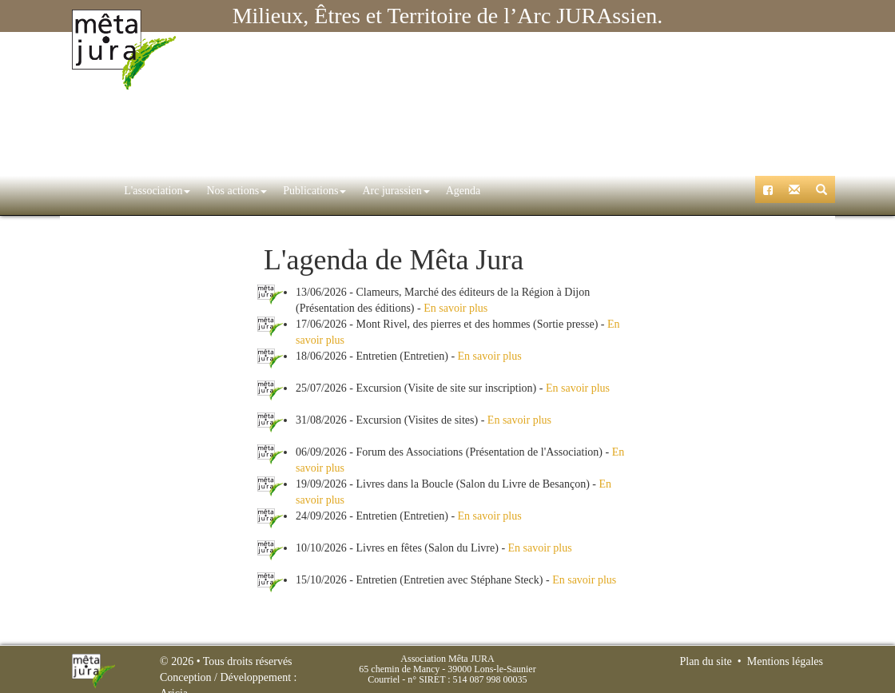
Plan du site (705, 661)
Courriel (384, 679)
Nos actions (204, 191)
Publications (282, 191)
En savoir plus (455, 308)
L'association (125, 191)
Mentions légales (785, 661)
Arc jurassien (363, 191)
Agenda (431, 191)
